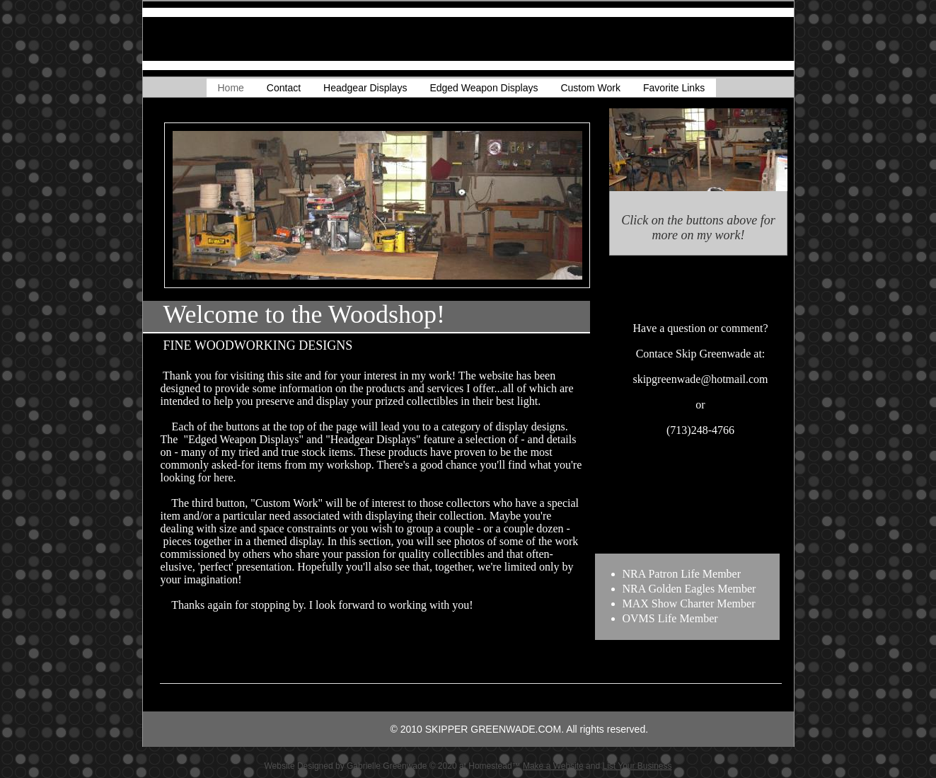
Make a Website (553, 766)
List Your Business (636, 766)
